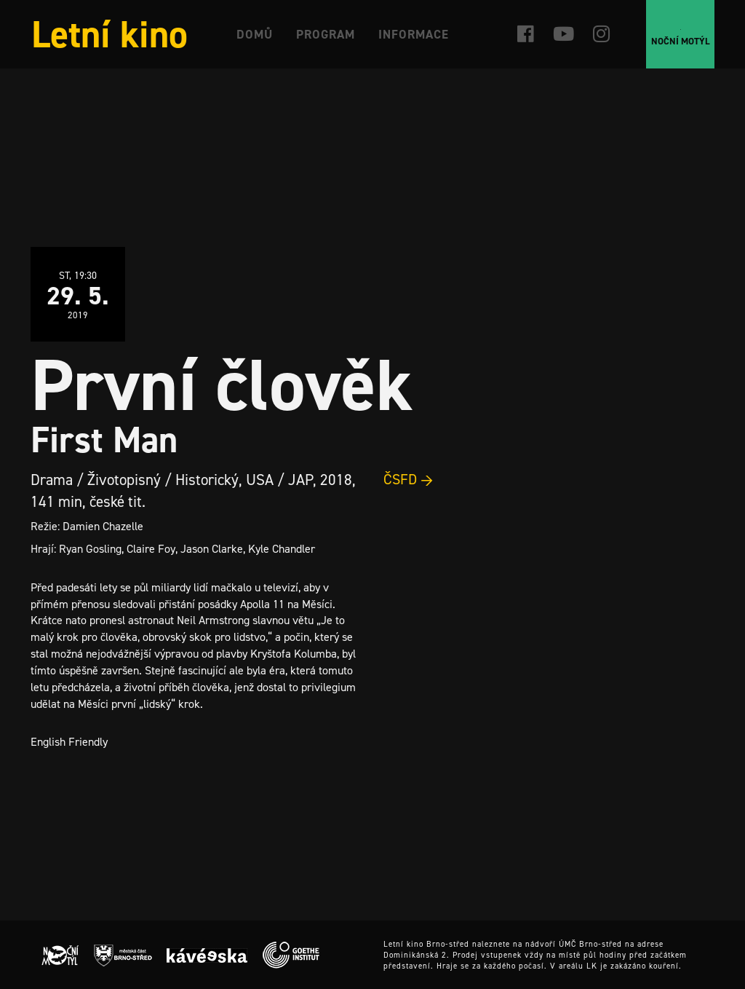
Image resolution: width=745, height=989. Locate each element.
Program (325, 34)
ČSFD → (408, 479)
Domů (254, 34)
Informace (413, 34)
